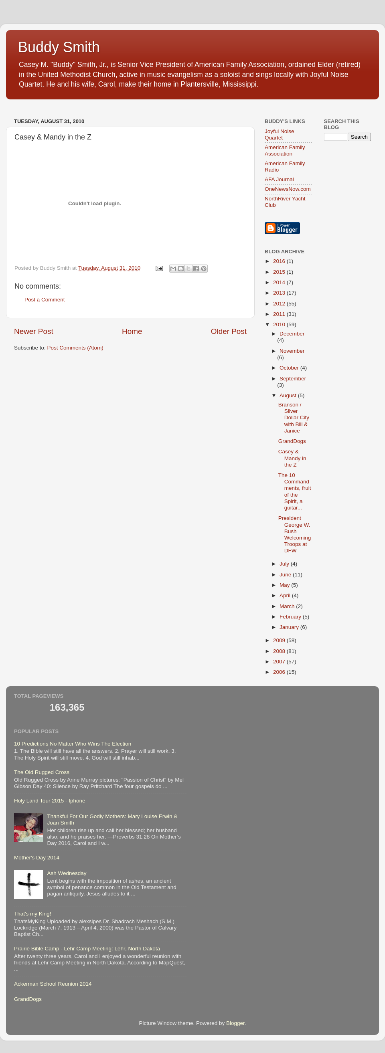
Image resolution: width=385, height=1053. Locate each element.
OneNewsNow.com (288, 189)
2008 (280, 651)
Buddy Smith (59, 47)
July (285, 564)
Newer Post (33, 331)
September (293, 379)
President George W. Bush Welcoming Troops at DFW (294, 534)
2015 (280, 272)
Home (132, 331)
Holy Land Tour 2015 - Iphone (49, 801)
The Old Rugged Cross (41, 772)
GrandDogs (292, 441)
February (291, 617)
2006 (280, 672)
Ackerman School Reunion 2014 (53, 984)
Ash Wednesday (66, 873)
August (289, 395)
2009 (280, 640)
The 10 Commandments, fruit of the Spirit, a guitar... (294, 491)
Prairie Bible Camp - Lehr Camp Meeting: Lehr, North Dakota (87, 949)
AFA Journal (279, 179)
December (292, 334)
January (290, 627)
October (290, 368)
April (286, 595)
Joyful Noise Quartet (279, 134)
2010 (280, 324)
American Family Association (285, 150)
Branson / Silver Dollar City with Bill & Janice (293, 418)
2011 (280, 314)
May (285, 585)
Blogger (235, 1023)
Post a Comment (44, 300)
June (286, 575)
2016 (280, 261)
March (288, 606)
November (292, 351)
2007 (280, 662)
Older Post (229, 331)
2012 (280, 304)
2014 (280, 282)
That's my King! (32, 914)
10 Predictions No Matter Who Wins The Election (72, 744)
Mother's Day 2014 (36, 858)
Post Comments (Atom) (75, 348)
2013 (280, 293)
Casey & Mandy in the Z (292, 458)
